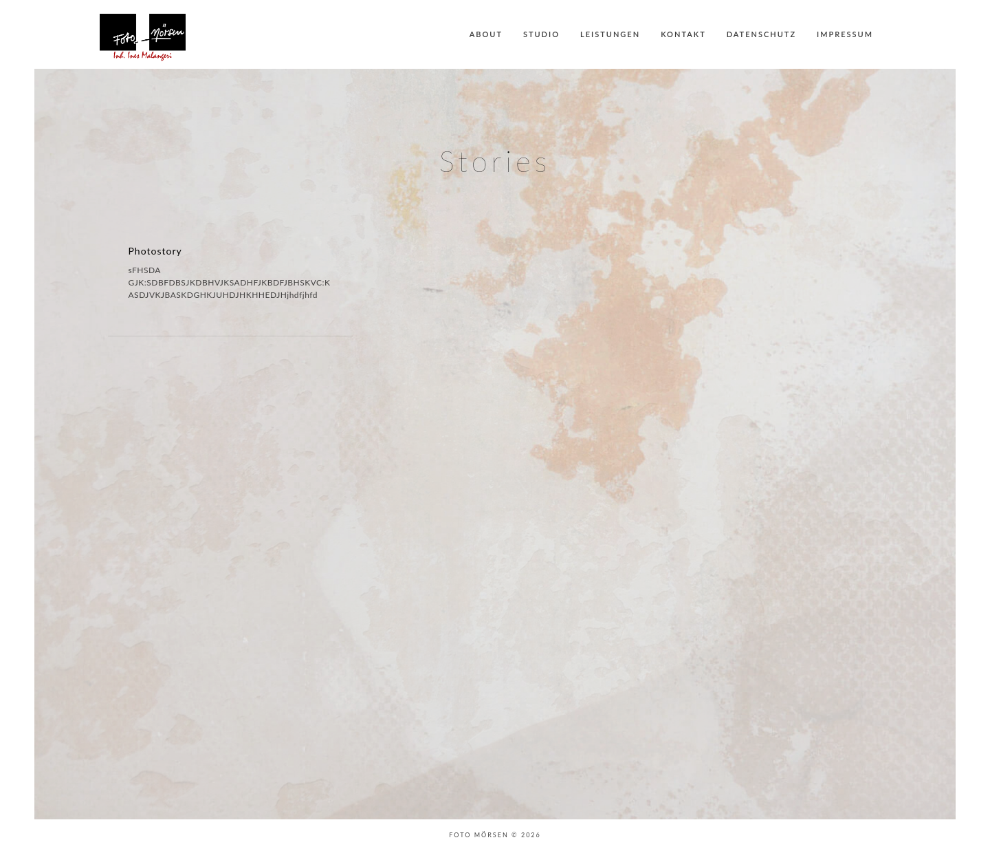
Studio (541, 34)
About (486, 34)
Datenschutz (761, 34)
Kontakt (683, 34)
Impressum (845, 34)
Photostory (155, 251)
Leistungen (610, 34)
